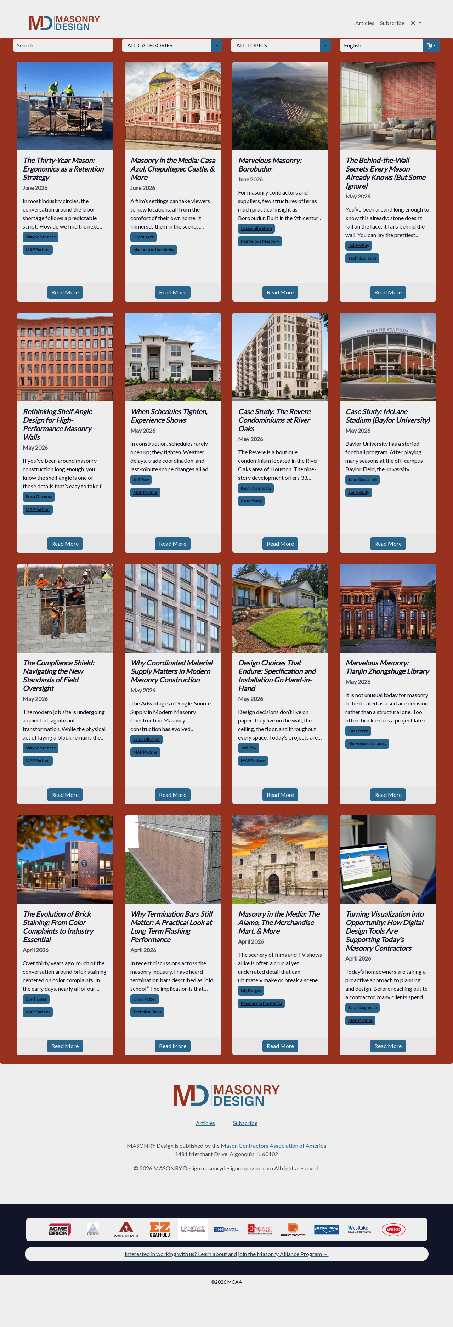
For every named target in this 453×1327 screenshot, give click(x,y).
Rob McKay (358, 245)
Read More (65, 292)
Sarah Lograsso (362, 1007)
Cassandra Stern (256, 228)
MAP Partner (38, 249)
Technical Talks (362, 258)
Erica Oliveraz (39, 496)
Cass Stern (358, 730)
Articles (364, 22)
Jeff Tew (141, 479)
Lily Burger (143, 237)
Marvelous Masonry (260, 241)
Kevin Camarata (256, 488)
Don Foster (36, 999)
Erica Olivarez (146, 739)
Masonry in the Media (153, 249)
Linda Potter (144, 999)
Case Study (251, 501)
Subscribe (392, 22)
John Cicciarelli (362, 479)
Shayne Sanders (41, 237)
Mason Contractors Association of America (273, 1145)
